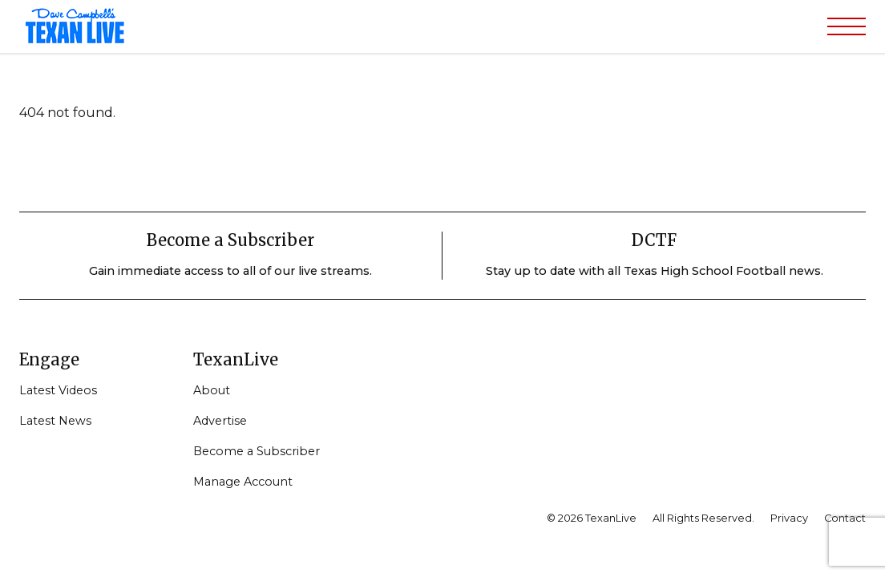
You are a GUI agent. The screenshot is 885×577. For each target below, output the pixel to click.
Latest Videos (58, 390)
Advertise (220, 421)
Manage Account (243, 481)
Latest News (55, 421)
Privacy (789, 518)
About (211, 390)
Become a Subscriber (256, 451)
